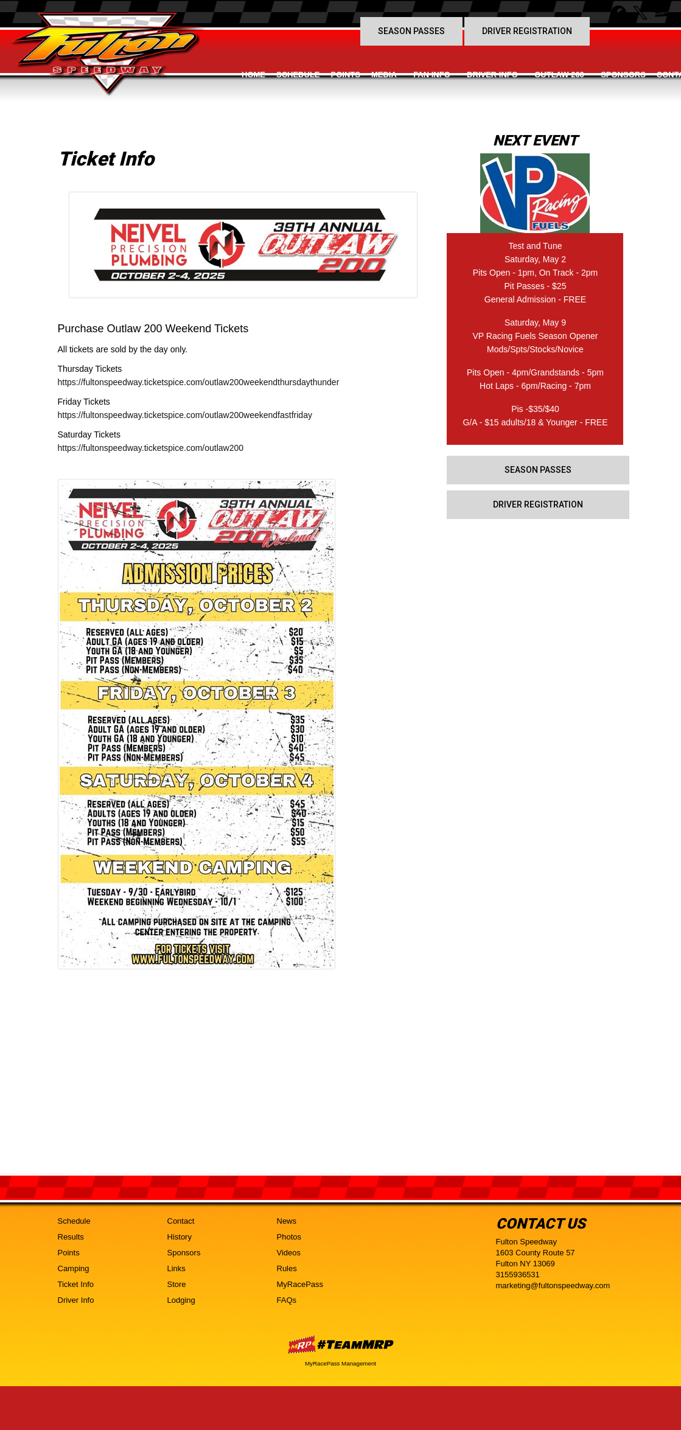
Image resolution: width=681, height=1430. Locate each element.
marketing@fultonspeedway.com (553, 1285)
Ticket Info (76, 1284)
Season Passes (411, 31)
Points (345, 74)
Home (253, 74)
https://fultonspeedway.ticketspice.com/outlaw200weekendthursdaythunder (199, 382)
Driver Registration (527, 31)
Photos (289, 1236)
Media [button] (384, 74)
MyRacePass (300, 1284)
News (287, 1221)
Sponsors (623, 74)
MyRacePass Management (340, 1363)
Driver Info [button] (492, 74)
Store (176, 1284)
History (179, 1236)
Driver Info (76, 1300)
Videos (289, 1252)
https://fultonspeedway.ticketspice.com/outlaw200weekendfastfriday (185, 415)
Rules (287, 1268)
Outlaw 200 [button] (559, 74)
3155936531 (518, 1274)
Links (176, 1268)
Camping (73, 1268)
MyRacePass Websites (341, 1344)
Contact (181, 1221)
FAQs (287, 1300)
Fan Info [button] (431, 74)
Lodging (181, 1300)
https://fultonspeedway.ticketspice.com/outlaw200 (151, 448)
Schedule (298, 74)
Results (71, 1236)
